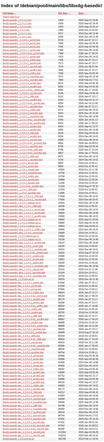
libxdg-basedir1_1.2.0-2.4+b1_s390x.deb (23, 90)
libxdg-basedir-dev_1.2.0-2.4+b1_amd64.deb (25, 319)
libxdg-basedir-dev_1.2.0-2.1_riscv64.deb (24, 435)
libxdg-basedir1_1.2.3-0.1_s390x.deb (21, 60)
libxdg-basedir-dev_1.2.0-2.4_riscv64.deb (24, 432)
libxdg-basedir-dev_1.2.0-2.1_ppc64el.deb (24, 412)
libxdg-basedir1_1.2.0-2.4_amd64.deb (22, 86)
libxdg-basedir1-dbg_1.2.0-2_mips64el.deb (24, 276)
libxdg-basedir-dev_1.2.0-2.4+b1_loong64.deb (26, 425)
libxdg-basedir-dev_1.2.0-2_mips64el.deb (24, 349)
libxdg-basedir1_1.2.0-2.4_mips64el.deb (23, 76)
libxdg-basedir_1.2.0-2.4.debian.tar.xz (22, 226)
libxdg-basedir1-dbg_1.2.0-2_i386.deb (22, 206)
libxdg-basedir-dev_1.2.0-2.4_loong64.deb (24, 419)
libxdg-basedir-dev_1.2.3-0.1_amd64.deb (24, 299)
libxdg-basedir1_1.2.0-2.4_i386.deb (21, 133)
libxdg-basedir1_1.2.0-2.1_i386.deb (21, 156)
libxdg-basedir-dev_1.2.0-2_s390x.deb (22, 309)
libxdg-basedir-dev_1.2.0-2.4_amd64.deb (24, 372)
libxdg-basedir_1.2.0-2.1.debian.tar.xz (22, 239)
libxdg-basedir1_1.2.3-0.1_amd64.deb (22, 70)
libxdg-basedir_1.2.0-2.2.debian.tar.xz (22, 219)
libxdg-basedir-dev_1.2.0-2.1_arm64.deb (23, 395)
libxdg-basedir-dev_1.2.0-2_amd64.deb (23, 322)
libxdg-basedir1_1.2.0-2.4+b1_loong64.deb (24, 143)
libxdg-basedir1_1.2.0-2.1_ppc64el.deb (22, 160)
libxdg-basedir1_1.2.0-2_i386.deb (20, 189)
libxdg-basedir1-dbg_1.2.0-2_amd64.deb (23, 256)
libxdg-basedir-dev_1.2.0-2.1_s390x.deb (23, 385)
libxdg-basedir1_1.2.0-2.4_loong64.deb (23, 113)
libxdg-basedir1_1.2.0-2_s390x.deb (21, 176)
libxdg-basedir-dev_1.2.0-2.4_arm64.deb (23, 379)
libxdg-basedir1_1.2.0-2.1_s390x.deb (21, 110)
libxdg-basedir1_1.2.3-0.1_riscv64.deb (22, 66)
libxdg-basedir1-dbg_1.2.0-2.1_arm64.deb (24, 242)
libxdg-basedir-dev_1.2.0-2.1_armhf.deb (23, 362)
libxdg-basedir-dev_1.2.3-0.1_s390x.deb (23, 292)
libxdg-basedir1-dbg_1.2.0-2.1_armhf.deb (24, 213)
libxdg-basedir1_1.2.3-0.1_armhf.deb (21, 40)
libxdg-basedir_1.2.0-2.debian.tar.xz (21, 236)
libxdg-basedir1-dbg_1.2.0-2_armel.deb (23, 233)
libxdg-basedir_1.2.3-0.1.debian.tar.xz (22, 203)
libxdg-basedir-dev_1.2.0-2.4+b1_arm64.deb (25, 326)
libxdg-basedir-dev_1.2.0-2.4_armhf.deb (23, 356)
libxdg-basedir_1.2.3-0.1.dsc (17, 37)
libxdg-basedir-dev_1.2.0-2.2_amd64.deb (24, 382)
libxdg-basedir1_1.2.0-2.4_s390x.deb (21, 73)
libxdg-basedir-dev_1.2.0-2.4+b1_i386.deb (24, 339)
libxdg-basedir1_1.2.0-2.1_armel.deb (21, 56)
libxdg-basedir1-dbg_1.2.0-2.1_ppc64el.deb (25, 249)
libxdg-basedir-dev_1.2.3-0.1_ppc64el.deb (24, 329)
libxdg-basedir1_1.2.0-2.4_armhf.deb (21, 43)
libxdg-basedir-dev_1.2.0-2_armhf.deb (22, 286)
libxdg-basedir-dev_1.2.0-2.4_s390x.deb (23, 369)
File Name (8, 13)
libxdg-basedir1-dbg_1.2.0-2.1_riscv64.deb (24, 199)
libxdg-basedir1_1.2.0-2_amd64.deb (21, 183)
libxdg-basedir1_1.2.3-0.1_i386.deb (21, 96)
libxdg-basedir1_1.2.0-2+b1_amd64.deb (23, 186)
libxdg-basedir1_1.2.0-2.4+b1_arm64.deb (24, 103)
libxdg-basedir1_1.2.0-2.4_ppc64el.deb (22, 146)
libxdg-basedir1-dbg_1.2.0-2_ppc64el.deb (24, 272)
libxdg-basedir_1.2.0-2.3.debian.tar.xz (22, 223)
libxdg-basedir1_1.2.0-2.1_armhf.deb (21, 50)
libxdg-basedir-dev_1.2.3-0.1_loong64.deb (24, 415)
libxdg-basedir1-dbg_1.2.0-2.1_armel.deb (24, 209)
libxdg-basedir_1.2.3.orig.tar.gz (18, 279)
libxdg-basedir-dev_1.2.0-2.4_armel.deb (23, 359)
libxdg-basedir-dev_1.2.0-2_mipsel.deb (22, 342)
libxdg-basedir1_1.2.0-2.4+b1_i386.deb (23, 149)
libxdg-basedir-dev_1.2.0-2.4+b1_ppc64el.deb (26, 346)
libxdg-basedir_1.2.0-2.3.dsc (17, 23)
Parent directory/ (11, 17)
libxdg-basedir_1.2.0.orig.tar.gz (18, 439)
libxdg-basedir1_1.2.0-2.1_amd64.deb (22, 136)
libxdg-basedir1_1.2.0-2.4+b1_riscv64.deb (24, 120)
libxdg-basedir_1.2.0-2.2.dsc (17, 20)
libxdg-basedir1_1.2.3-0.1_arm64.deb (22, 63)
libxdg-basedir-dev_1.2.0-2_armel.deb (22, 289)
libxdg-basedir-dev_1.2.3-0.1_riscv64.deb (24, 422)
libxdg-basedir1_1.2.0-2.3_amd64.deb (22, 100)
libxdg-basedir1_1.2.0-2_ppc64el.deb (21, 193)
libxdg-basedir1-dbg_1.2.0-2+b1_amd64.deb (25, 253)
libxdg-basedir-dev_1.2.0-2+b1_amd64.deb (25, 332)
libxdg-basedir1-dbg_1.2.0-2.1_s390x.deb (24, 229)
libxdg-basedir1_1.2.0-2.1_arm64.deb (22, 130)
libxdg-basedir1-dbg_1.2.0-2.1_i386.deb (23, 196)
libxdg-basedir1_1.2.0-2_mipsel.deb (21, 169)
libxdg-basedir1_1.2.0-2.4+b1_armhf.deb (23, 53)
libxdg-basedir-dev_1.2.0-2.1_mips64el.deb (25, 409)
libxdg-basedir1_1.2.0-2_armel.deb (20, 163)
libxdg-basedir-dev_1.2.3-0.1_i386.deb (22, 316)
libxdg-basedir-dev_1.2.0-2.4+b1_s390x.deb (25, 306)
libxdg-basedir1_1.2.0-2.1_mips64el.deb (23, 116)
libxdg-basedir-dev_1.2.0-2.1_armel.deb (23, 365)
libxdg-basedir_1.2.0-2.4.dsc (17, 27)
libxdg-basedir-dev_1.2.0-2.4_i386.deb (22, 392)
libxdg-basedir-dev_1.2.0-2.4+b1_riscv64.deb (26, 429)
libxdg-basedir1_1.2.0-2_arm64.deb (21, 179)
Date (80, 13)
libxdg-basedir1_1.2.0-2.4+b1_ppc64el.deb (24, 153)
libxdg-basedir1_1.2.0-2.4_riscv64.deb (22, 93)
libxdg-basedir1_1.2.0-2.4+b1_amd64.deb (24, 123)
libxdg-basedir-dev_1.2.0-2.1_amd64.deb (24, 389)
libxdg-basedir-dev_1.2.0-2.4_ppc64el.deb (24, 399)
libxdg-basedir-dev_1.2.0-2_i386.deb (21, 336)
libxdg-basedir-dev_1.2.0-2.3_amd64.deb (24, 375)
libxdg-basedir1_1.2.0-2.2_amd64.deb (22, 126)
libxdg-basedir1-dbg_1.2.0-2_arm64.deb (23, 259)
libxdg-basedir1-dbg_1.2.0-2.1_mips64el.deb (25, 266)
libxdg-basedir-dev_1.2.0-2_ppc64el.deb (23, 352)
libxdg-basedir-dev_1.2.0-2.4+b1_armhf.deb (25, 296)
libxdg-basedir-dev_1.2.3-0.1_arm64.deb (23, 302)
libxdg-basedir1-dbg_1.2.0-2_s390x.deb (23, 263)
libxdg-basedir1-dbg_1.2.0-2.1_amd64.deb (24, 216)
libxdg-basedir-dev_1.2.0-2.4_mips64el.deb (25, 402)
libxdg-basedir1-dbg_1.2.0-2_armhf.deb (23, 246)
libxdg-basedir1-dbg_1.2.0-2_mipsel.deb (23, 269)
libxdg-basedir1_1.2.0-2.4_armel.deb (21, 46)
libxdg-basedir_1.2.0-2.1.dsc (17, 33)
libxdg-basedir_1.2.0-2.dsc (16, 30)
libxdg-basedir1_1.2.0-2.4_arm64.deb (22, 83)
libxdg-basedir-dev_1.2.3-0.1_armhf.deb (23, 282)
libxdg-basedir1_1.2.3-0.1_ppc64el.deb (22, 106)
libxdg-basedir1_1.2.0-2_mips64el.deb (22, 173)
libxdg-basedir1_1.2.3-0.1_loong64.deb (23, 80)
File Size (62, 13)
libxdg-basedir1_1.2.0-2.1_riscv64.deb (22, 140)
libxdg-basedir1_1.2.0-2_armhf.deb (20, 166)
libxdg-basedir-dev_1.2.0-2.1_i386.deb (22, 405)
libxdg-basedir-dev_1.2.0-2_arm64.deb (22, 312)
